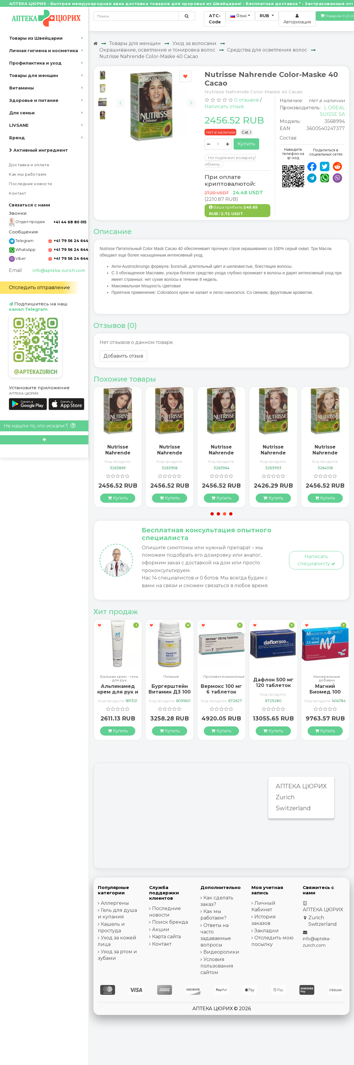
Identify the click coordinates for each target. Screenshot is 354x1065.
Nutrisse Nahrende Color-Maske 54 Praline (273, 455)
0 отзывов (246, 100)
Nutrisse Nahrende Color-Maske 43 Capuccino (170, 455)
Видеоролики (221, 952)
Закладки (266, 930)
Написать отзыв (224, 106)
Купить (246, 144)
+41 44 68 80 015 (69, 222)
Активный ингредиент (38, 150)
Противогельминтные (224, 677)
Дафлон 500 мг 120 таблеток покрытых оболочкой (273, 688)
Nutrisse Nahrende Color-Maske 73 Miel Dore (325, 455)
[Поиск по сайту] (186, 16)
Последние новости (30, 184)
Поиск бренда (170, 922)
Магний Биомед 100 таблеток (325, 691)
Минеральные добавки (326, 678)
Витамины (21, 88)
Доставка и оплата (29, 165)
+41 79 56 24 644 (68, 240)
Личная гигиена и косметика (43, 50)
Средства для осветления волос (267, 50)
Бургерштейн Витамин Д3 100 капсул (170, 691)
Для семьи (22, 113)
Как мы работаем (28, 174)
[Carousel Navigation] (156, 98)
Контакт (17, 193)
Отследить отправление (39, 287)
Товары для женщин (33, 75)
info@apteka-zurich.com (58, 270)
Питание (171, 677)
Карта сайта (166, 936)
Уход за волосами (194, 43)
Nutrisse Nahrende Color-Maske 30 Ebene (118, 455)
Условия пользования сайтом (216, 966)
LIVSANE (18, 125)
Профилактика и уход (35, 63)
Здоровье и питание (33, 100)
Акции (160, 929)
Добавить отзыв (123, 356)
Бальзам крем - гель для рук (119, 678)
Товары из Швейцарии (36, 38)
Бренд (17, 137)
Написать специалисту (316, 560)
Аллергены (115, 903)
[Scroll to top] (44, 439)
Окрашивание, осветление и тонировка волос (157, 50)
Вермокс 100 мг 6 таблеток (221, 689)
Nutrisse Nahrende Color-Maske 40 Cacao (148, 56)
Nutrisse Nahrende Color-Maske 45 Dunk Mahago (221, 455)
